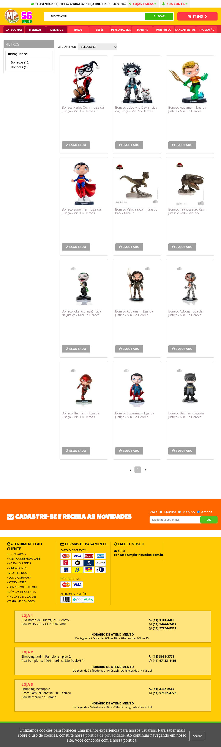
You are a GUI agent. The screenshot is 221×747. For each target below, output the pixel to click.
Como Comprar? (19, 577)
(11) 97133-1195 (162, 660)
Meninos (56, 30)
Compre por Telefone (22, 587)
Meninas (35, 30)
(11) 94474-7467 (116, 4)
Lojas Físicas (142, 4)
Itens (197, 16)
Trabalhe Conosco (21, 601)
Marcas (142, 30)
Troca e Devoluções (22, 596)
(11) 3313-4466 (161, 620)
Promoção (207, 30)
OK (209, 519)
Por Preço (163, 30)
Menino (187, 512)
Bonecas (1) (19, 67)
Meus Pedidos (17, 573)
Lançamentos (185, 30)
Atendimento (17, 582)
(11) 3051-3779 (161, 656)
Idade (78, 30)
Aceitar (197, 735)
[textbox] (94, 16)
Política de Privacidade (24, 558)
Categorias (14, 30)
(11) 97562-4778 (162, 693)
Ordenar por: (67, 47)
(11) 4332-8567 (161, 689)
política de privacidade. (105, 735)
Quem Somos (17, 554)
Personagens (121, 30)
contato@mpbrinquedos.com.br (138, 555)
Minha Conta (17, 568)
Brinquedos (18, 54)
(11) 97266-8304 (162, 628)
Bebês (100, 30)
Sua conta (174, 4)
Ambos (204, 512)
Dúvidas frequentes (22, 592)
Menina (168, 512)
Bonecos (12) (20, 62)
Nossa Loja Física (19, 563)
